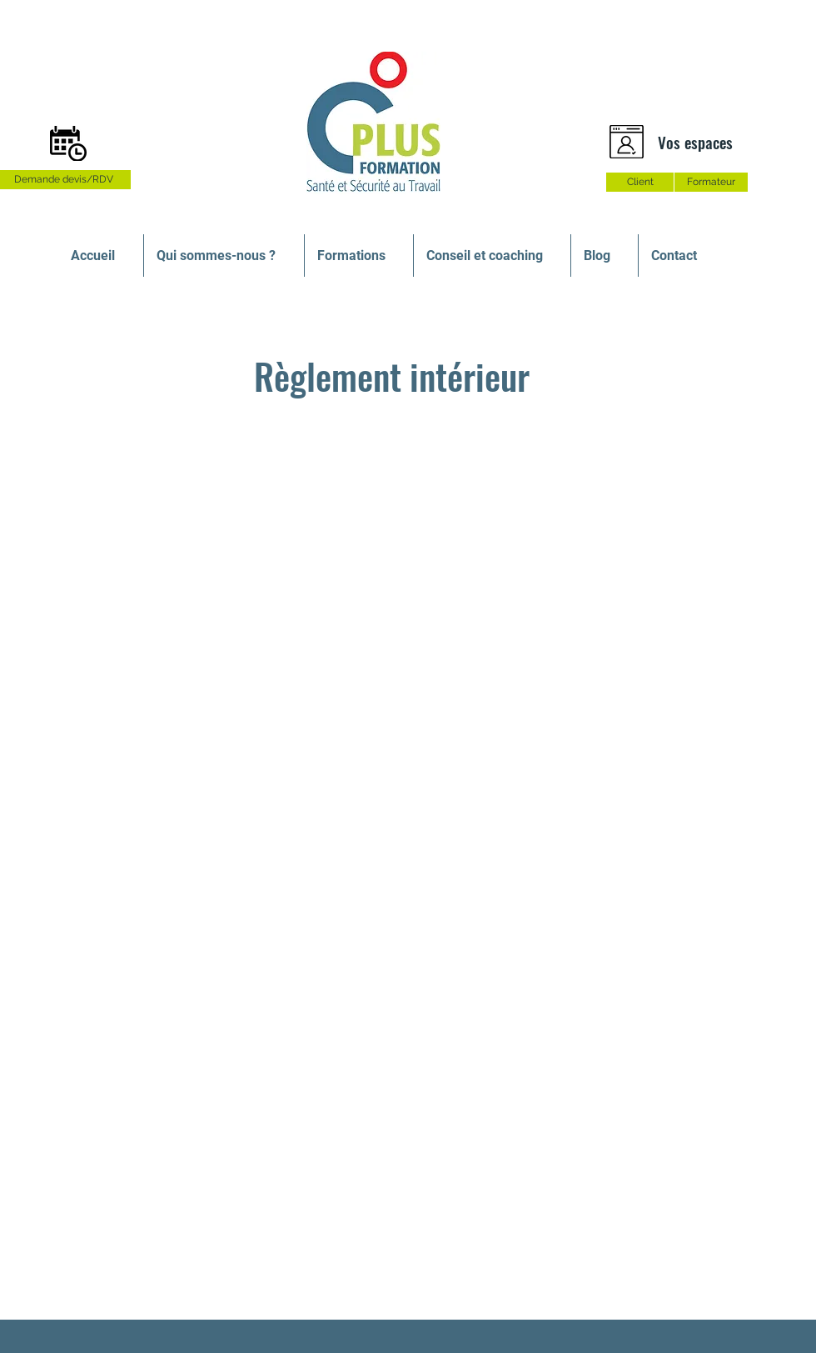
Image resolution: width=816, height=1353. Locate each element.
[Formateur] (711, 182)
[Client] (640, 182)
